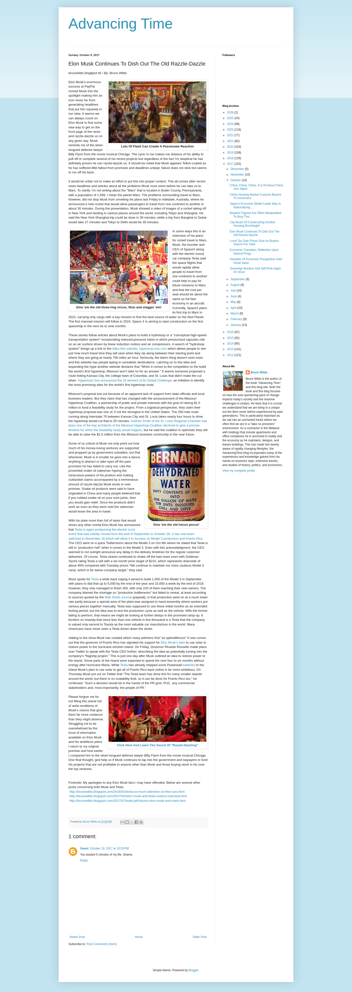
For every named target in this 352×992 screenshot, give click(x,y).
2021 (230, 141)
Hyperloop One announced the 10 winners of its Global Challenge (125, 380)
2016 (230, 332)
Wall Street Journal (118, 597)
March (235, 313)
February (237, 319)
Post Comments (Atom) (101, 944)
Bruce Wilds (259, 372)
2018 (230, 158)
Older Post (200, 937)
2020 (230, 146)
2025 (230, 118)
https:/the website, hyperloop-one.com (139, 348)
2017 (230, 164)
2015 (230, 338)
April (234, 308)
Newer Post (77, 937)
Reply (84, 860)
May (234, 302)
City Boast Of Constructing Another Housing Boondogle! (252, 224)
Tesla (95, 579)
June (234, 296)
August (236, 285)
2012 (230, 355)
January (236, 325)
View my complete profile (238, 470)
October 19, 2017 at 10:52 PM (109, 848)
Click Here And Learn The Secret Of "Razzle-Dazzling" (157, 745)
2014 (230, 343)
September (238, 279)
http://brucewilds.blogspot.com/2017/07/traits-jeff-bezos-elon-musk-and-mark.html (127, 801)
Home (139, 937)
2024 (230, 124)
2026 (230, 112)
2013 (230, 349)
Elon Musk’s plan (173, 642)
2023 (230, 129)
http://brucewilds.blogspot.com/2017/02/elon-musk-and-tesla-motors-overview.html (128, 796)
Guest (84, 848)
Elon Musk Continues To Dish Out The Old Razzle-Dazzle (254, 233)
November (238, 174)
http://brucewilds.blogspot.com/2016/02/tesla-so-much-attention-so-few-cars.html (127, 791)
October (236, 180)
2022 (230, 135)
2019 (230, 152)
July (234, 290)
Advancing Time (120, 23)
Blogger (193, 970)
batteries (189, 665)
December (238, 169)
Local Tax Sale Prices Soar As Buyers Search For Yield (254, 242)
